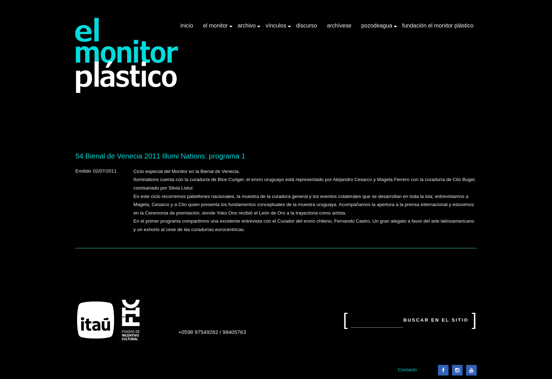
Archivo (247, 28)
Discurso (306, 26)
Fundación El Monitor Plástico (437, 26)
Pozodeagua (377, 28)
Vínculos (276, 28)
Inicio (186, 26)
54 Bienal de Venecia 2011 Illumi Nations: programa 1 (160, 156)
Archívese (339, 26)
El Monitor (216, 28)
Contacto (407, 369)
